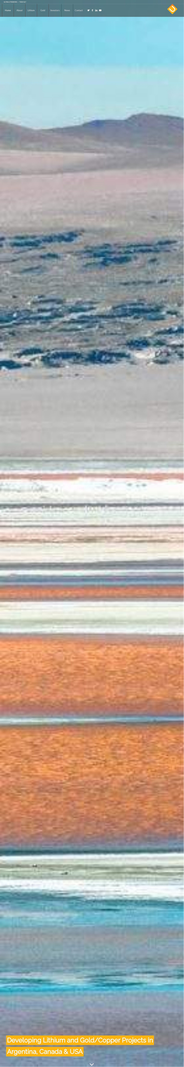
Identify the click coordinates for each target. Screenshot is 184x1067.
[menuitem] (8, 10)
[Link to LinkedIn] (96, 10)
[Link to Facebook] (92, 10)
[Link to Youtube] (100, 10)
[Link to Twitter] (89, 10)
